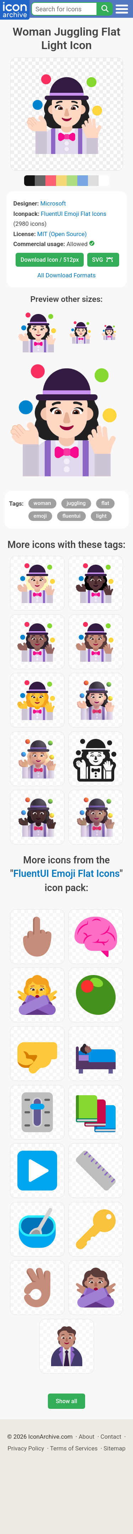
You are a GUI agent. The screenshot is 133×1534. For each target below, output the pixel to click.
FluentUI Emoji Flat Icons (73, 213)
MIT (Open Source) (62, 234)
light (101, 516)
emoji (40, 516)
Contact (110, 1436)
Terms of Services (74, 1448)
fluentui (71, 516)
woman (42, 503)
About (87, 1436)
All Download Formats (66, 275)
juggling (76, 503)
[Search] (104, 9)
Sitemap (115, 1448)
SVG (102, 259)
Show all (66, 1401)
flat (105, 503)
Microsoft (53, 203)
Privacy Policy (25, 1448)
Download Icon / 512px (50, 259)
